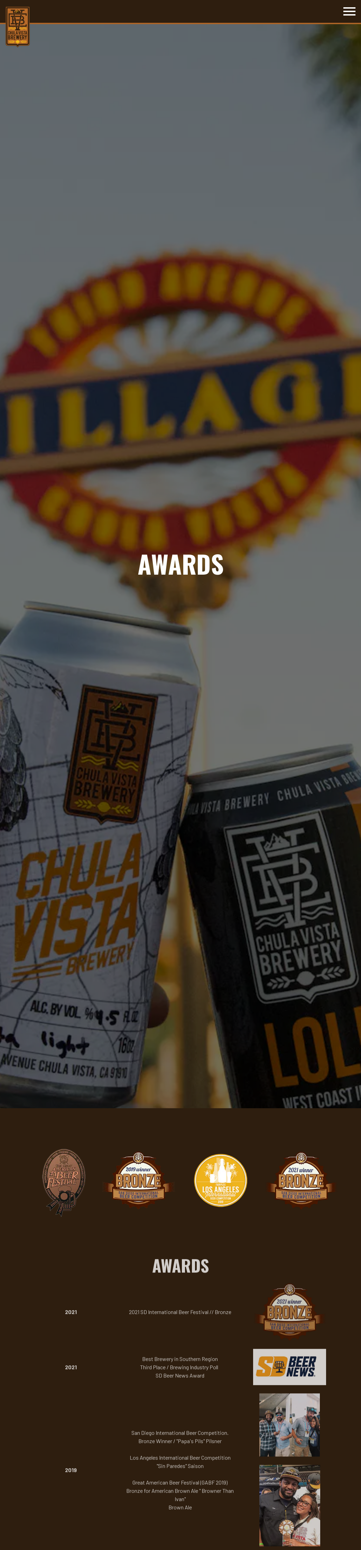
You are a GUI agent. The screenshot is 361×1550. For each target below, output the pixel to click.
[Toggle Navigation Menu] (349, 11)
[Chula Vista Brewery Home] (18, 26)
